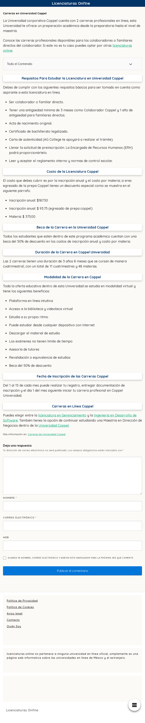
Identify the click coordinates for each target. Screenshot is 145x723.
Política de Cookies (20, 607)
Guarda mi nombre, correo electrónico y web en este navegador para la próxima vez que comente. (71, 558)
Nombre (10, 497)
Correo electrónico (19, 517)
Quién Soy (14, 626)
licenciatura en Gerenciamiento (62, 415)
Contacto (13, 620)
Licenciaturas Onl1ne (71, 3)
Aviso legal (14, 613)
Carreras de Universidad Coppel (47, 434)
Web (6, 537)
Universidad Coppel (54, 425)
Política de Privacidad (22, 600)
